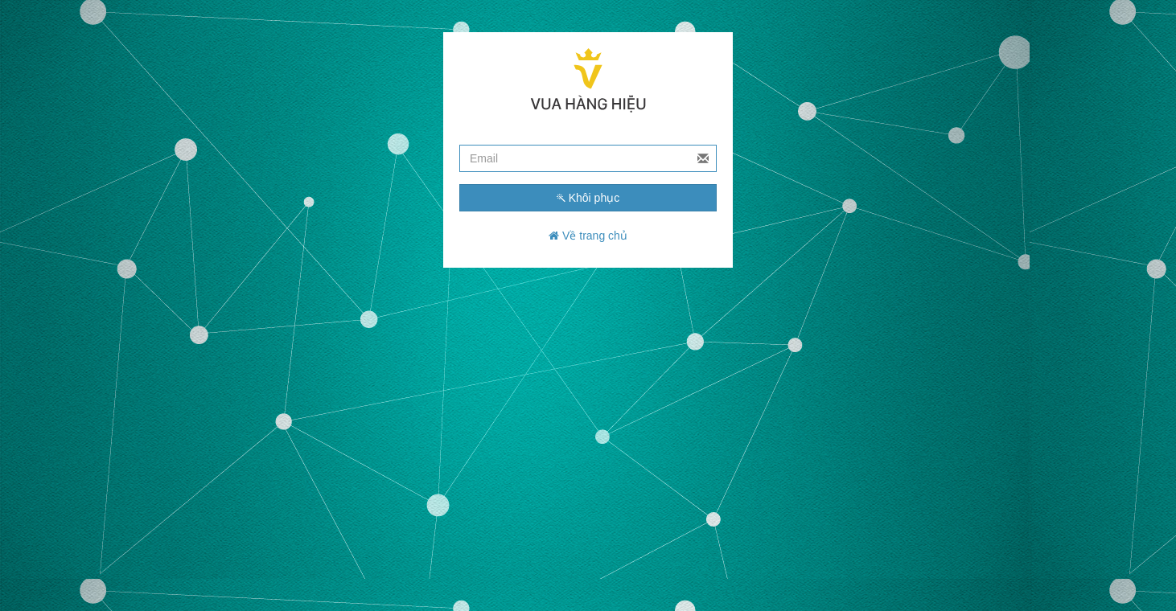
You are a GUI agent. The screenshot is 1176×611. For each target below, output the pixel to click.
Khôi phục (588, 197)
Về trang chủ (588, 235)
